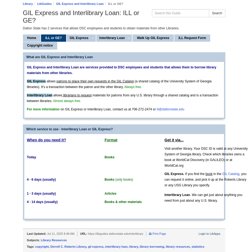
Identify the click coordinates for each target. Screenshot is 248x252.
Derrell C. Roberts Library (68, 246)
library (133, 246)
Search (217, 13)
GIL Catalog (230, 174)
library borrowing (152, 246)
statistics (198, 246)
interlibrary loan (116, 246)
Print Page (157, 233)
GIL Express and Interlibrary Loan (80, 3)
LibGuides (44, 3)
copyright (42, 246)
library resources (178, 246)
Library (28, 3)
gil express (95, 246)
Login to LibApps (209, 233)
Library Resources (54, 240)
